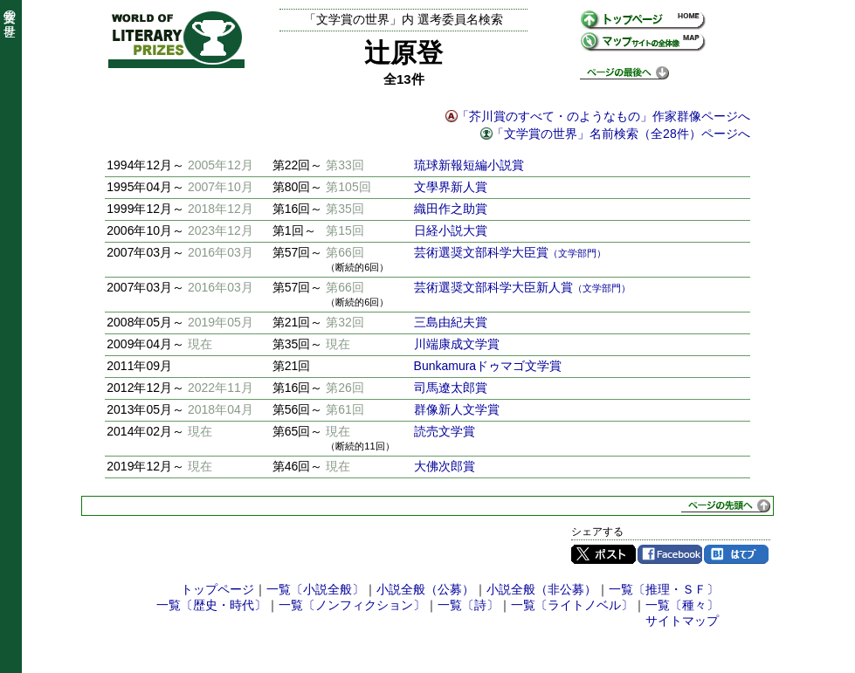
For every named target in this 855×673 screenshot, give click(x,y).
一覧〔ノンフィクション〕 (352, 605)
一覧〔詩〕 (468, 605)
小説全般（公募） (425, 589)
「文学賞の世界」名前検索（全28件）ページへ (621, 134)
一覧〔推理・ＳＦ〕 (664, 589)
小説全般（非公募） (541, 589)
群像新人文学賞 (457, 409)
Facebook (670, 554)
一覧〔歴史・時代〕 (211, 605)
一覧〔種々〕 (682, 605)
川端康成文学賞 (457, 344)
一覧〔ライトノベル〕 (572, 605)
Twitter (603, 554)
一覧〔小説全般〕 (315, 589)
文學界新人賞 (450, 187)
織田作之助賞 (450, 209)
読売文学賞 (444, 431)
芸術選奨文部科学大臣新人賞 (522, 287)
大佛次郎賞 (444, 466)
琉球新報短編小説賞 (469, 165)
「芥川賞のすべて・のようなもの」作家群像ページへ (603, 116)
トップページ (217, 589)
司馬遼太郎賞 (450, 388)
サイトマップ (682, 621)
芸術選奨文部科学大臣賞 (510, 252)
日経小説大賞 (450, 230)
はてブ (736, 554)
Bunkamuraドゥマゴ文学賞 (488, 366)
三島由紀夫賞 (450, 322)
